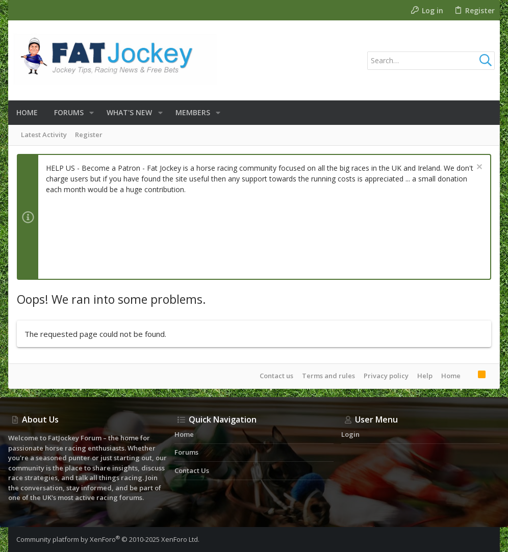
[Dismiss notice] (478, 168)
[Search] (431, 60)
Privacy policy (386, 375)
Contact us (276, 375)
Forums (186, 452)
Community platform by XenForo (107, 539)
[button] (91, 112)
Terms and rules (328, 375)
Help (425, 375)
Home (451, 375)
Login (350, 434)
